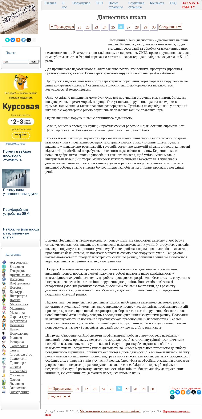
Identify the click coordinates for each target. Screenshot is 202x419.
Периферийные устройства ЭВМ (16, 211)
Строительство (21, 354)
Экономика (18, 388)
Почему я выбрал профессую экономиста (17, 155)
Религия (16, 338)
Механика (17, 312)
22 (88, 27)
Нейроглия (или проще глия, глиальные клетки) (21, 233)
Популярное (81, 3)
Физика (15, 367)
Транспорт (18, 363)
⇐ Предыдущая (62, 27)
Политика (17, 325)
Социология (19, 346)
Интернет (17, 279)
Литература (18, 296)
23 (96, 27)
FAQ (173, 3)
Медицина (17, 308)
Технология (18, 358)
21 (79, 27)
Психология (19, 333)
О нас (64, 5)
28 (137, 27)
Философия (18, 371)
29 (145, 27)
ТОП (99, 3)
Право (14, 329)
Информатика (20, 283)
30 (154, 27)
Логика (15, 300)
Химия (15, 379)
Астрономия (19, 262)
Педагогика (18, 321)
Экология (17, 384)
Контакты (157, 3)
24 (105, 27)
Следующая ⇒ (170, 27)
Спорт (14, 350)
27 (128, 27)
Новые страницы (116, 5)
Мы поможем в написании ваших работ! (110, 411)
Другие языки (20, 275)
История (16, 287)
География (18, 271)
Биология (17, 267)
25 (113, 27)
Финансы (17, 375)
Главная (50, 3)
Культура (16, 292)
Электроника (19, 392)
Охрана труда (20, 317)
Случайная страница (136, 5)
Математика (19, 304)
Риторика (17, 342)
